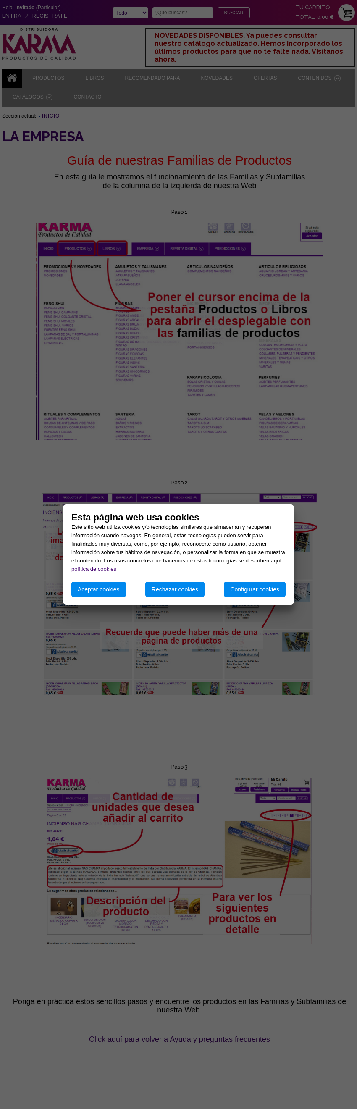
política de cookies (93, 569)
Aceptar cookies (99, 589)
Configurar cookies (254, 589)
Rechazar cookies (175, 589)
